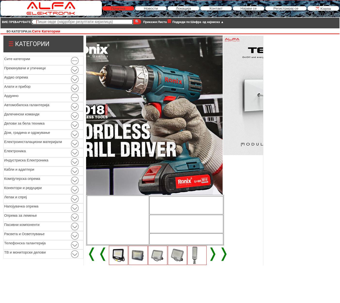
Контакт (216, 8)
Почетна (118, 8)
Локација (183, 8)
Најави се (248, 8)
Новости (151, 8)
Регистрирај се (286, 8)
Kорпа (323, 8)
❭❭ (218, 253)
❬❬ (97, 253)
